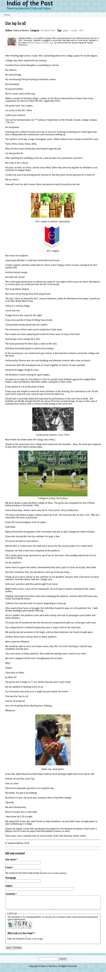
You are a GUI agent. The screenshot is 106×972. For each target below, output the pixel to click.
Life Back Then (48, 31)
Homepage (10, 878)
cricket (74, 31)
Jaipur (66, 31)
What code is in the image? (21, 933)
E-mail (9, 868)
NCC (81, 31)
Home (7, 15)
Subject (8, 886)
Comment (11, 894)
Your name (11, 860)
